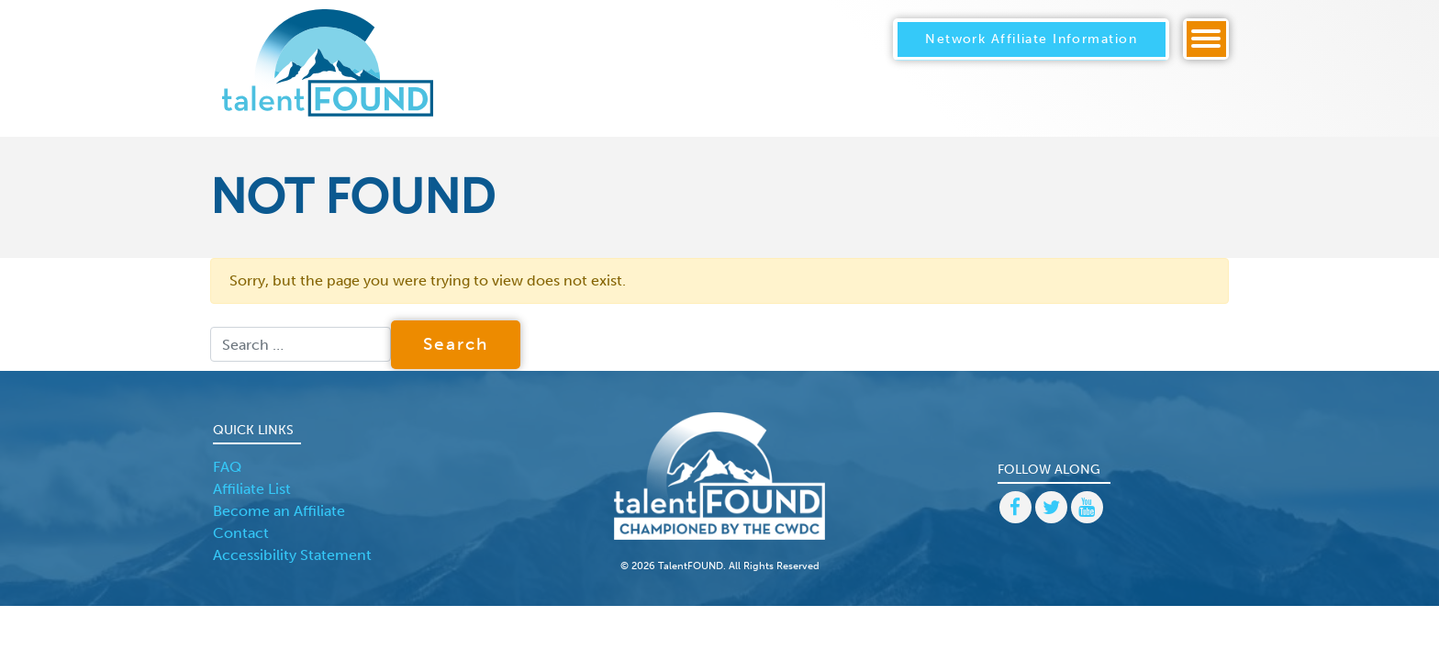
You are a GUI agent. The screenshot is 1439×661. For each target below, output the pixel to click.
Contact (241, 533)
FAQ (227, 467)
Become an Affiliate (279, 511)
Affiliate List (252, 489)
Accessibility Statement (292, 555)
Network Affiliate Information (1031, 38)
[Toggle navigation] (1206, 39)
